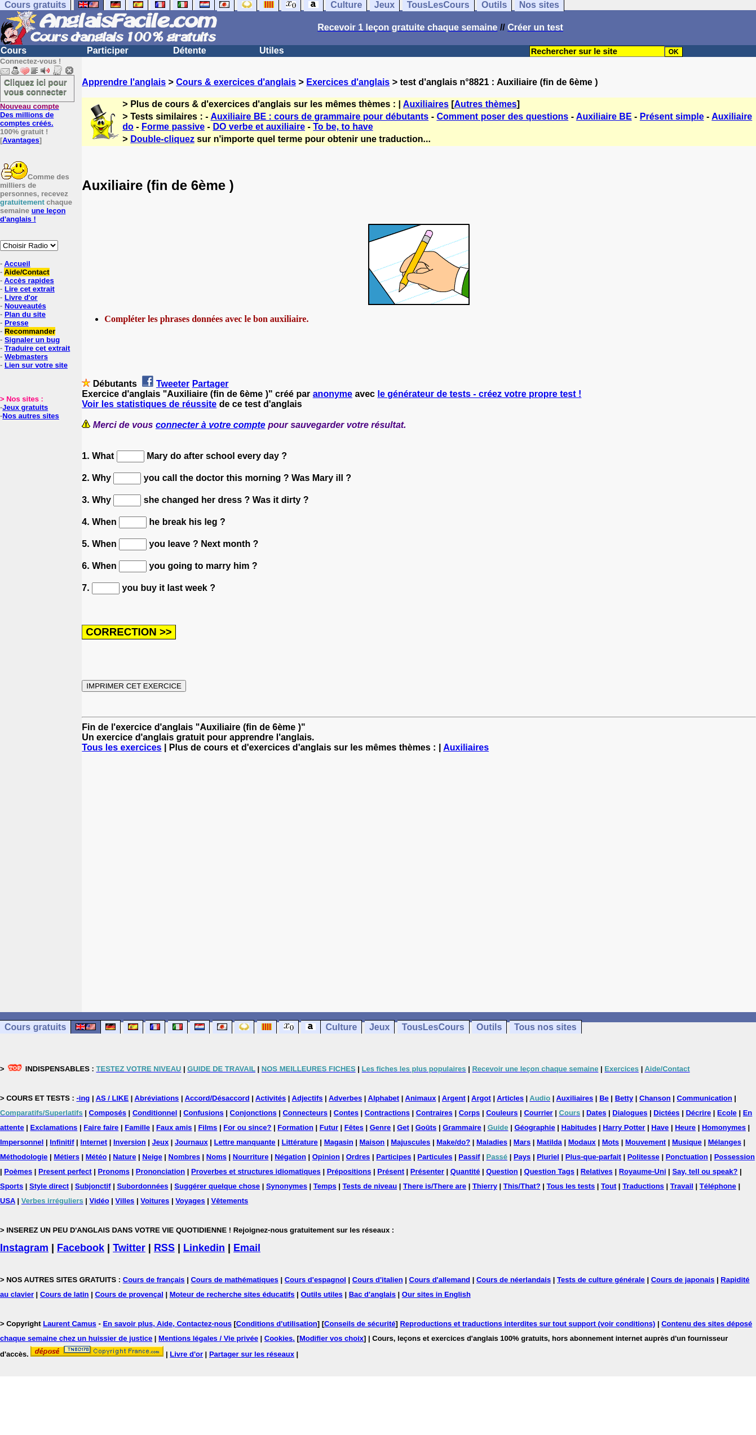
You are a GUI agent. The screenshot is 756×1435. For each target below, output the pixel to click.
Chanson (655, 1098)
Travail (681, 1186)
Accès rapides (29, 280)
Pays (522, 1157)
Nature (124, 1157)
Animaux (420, 1098)
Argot (481, 1098)
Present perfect (65, 1171)
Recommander (30, 331)
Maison (372, 1142)
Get (403, 1127)
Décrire (698, 1113)
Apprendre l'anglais (124, 82)
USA (7, 1200)
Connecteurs (304, 1113)
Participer (108, 50)
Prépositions (349, 1171)
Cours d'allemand (440, 1279)
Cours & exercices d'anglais (236, 82)
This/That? (522, 1186)
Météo (96, 1157)
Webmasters (26, 356)
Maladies (491, 1142)
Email (246, 1247)
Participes (393, 1157)
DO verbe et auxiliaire (259, 126)
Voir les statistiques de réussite (149, 404)
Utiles (271, 50)
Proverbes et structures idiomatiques (256, 1171)
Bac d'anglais (372, 1294)
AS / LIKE (112, 1098)
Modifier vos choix (331, 1338)
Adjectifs (307, 1098)
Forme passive (173, 126)
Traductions (643, 1186)
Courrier (538, 1113)
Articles (510, 1098)
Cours (13, 50)
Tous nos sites (545, 1027)
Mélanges (724, 1142)
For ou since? (247, 1127)
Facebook (80, 1247)
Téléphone (718, 1186)
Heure (685, 1127)
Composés (107, 1113)
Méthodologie (24, 1157)
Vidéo (99, 1200)
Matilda (549, 1142)
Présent (390, 1171)
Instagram (24, 1247)
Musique (687, 1142)
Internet (93, 1142)
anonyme (332, 394)
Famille (137, 1127)
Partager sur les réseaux (251, 1354)
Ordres (358, 1157)
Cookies (278, 1338)
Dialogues (629, 1113)
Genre (380, 1127)
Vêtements (230, 1200)
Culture (341, 1027)
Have (660, 1127)
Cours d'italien (377, 1279)
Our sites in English (436, 1294)
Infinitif (62, 1142)
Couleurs (502, 1113)
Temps (325, 1186)
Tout (608, 1186)
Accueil (17, 263)
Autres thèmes (485, 104)
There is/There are (434, 1186)
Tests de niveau (370, 1186)
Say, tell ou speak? (704, 1171)
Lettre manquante (245, 1142)
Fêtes (354, 1127)
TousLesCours (433, 1027)
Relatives (597, 1171)
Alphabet (384, 1098)
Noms (216, 1157)
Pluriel (548, 1157)
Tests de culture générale (601, 1279)
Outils (489, 1027)
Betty (624, 1098)
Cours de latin (64, 1294)
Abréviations (157, 1098)
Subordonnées (142, 1186)
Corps (469, 1113)
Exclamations (54, 1127)
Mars (522, 1142)
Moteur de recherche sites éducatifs (232, 1294)
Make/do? (453, 1142)
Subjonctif (93, 1186)
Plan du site (25, 314)
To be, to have (343, 126)
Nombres (184, 1157)
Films (207, 1127)
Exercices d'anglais (348, 82)
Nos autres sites (30, 416)
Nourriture (251, 1157)
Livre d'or (21, 297)
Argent (454, 1098)
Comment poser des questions (502, 116)
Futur (329, 1127)
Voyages (190, 1200)
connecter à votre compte (211, 425)
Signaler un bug (32, 339)
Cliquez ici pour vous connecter (35, 86)
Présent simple (672, 116)
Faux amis (174, 1127)
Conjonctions (253, 1113)
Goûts (426, 1127)
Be (604, 1098)
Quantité (465, 1171)
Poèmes (18, 1171)
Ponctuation (687, 1157)
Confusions (203, 1113)
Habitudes (579, 1127)
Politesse (643, 1157)
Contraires (434, 1113)
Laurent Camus (69, 1323)
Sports (11, 1186)
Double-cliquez (162, 139)
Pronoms (114, 1171)
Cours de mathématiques (234, 1279)
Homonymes (724, 1127)
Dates (596, 1113)
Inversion (129, 1142)
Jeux (379, 1027)
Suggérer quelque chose (217, 1186)
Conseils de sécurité (359, 1323)
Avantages (20, 140)
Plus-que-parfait (593, 1157)
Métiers (66, 1157)
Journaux (191, 1142)
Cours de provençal (129, 1294)
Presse (17, 323)
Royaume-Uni (642, 1171)
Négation (290, 1157)
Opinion (326, 1157)
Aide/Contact (26, 272)
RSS (164, 1247)
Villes (125, 1200)
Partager (210, 383)
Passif (469, 1157)
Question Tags (549, 1171)
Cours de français (154, 1279)
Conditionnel (154, 1113)
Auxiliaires (426, 104)
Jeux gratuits (25, 407)
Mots (610, 1142)
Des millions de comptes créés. (29, 114)
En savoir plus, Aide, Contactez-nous (167, 1323)
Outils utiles (321, 1294)
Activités (270, 1098)
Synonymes (286, 1186)
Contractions (387, 1113)
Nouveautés (25, 306)
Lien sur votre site (36, 365)
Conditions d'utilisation (276, 1323)
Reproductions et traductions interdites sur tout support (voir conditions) (527, 1323)
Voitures (154, 1200)
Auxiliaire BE (604, 116)
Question (502, 1171)
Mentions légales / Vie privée (208, 1338)
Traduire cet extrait (37, 348)
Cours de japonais (683, 1279)
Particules (434, 1157)
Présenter (427, 1171)
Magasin (338, 1142)
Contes (346, 1113)
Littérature (299, 1142)
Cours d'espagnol (315, 1279)
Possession (734, 1157)
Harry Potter (624, 1127)
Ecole (727, 1113)
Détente (189, 50)
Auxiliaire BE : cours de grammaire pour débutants (319, 116)
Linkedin (204, 1247)
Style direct (49, 1186)
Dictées (666, 1113)
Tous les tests (570, 1186)
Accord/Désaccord (217, 1098)
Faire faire (100, 1127)
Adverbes (345, 1098)
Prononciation (160, 1171)
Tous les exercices (121, 747)
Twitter (129, 1247)
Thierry (484, 1186)
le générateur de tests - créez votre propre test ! (479, 394)
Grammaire (462, 1127)
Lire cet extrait (30, 289)
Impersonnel (21, 1142)
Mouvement (645, 1142)
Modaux (582, 1142)
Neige (152, 1157)
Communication (704, 1098)
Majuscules (410, 1142)
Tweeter (172, 383)
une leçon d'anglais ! (32, 214)
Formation (295, 1127)
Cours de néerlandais (513, 1279)
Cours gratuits (35, 1027)
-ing (83, 1098)
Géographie (534, 1127)
